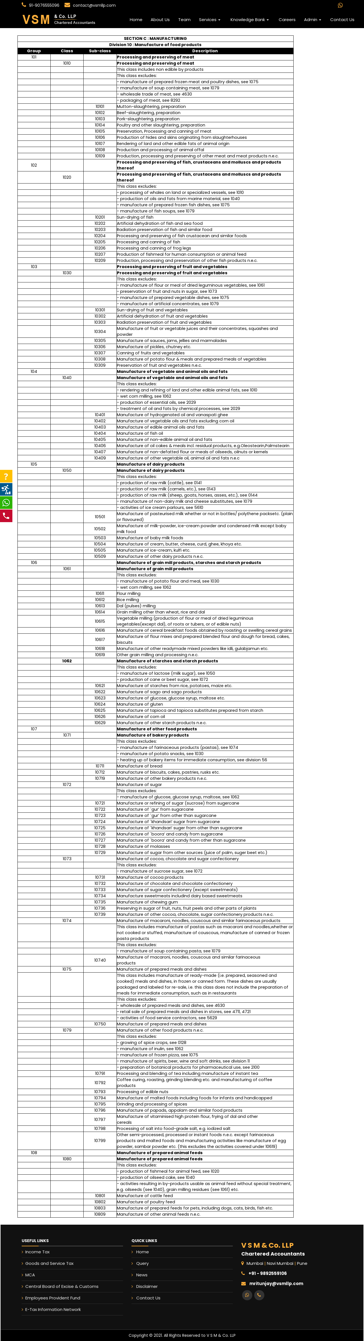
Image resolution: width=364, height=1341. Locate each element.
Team (184, 19)
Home (136, 19)
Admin (312, 19)
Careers (287, 19)
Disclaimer (168, 1276)
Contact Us (342, 19)
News (166, 1272)
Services (209, 19)
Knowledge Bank (250, 19)
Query (166, 1267)
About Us (160, 19)
